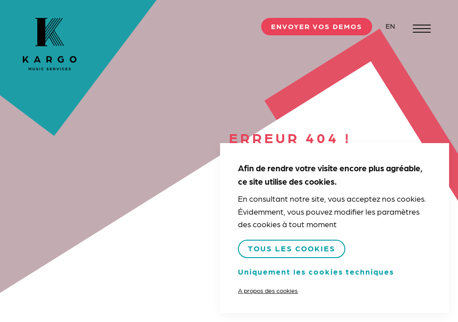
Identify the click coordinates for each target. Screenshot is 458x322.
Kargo (49, 44)
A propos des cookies (268, 290)
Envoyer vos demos (316, 26)
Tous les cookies (291, 248)
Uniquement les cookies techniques (316, 271)
